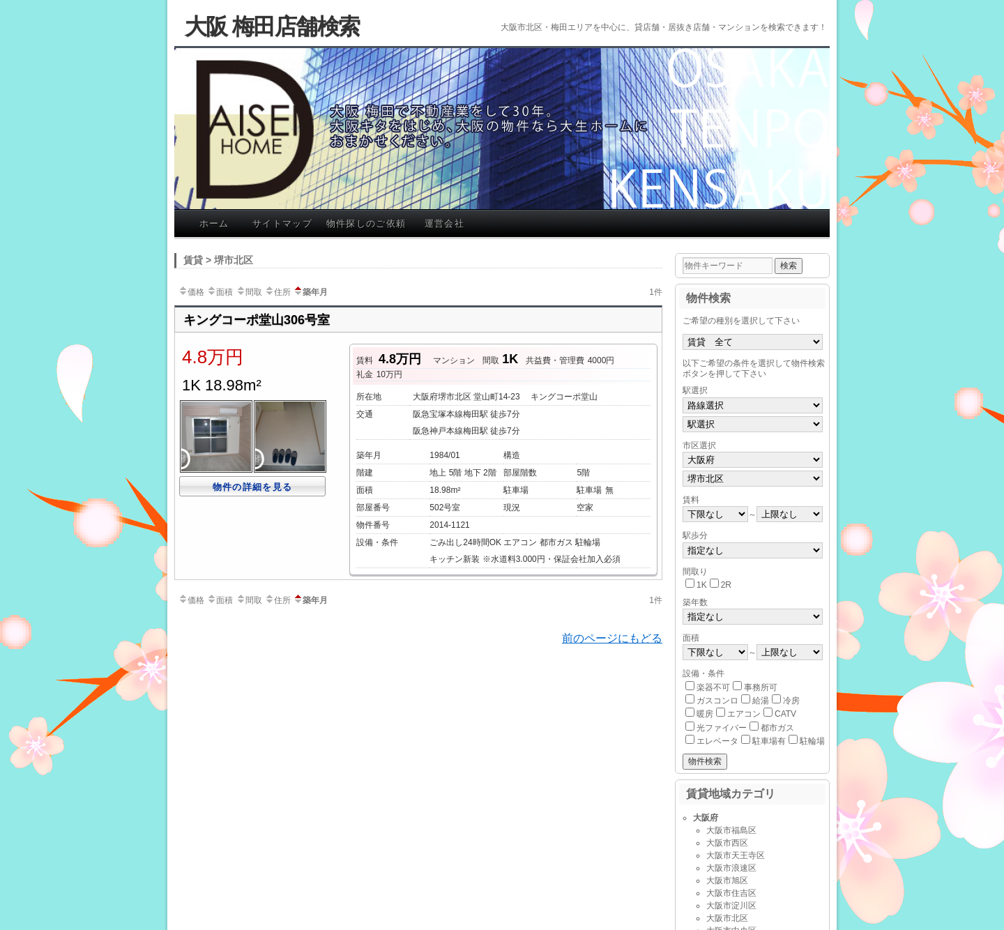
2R (726, 585)
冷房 (791, 701)
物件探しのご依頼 (366, 223)
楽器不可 (713, 687)
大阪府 (705, 818)
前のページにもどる (612, 638)
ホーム (214, 223)
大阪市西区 (727, 843)
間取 (249, 292)
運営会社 (444, 223)
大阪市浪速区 (731, 868)
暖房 (705, 714)
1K (702, 585)
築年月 (310, 292)
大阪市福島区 (731, 830)
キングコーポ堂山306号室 (256, 320)
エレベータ (717, 741)
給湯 (760, 701)
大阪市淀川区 (731, 905)
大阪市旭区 (727, 880)
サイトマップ (282, 223)
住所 (277, 292)
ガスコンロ (717, 701)
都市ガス (777, 728)
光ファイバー (722, 728)
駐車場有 (769, 741)
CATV (785, 714)
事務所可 (760, 687)
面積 (219, 292)
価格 (191, 292)
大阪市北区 (727, 918)
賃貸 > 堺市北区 (218, 260)
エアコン (744, 714)
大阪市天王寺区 (735, 855)
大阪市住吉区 (731, 893)
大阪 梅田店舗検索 (272, 26)
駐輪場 (812, 741)
